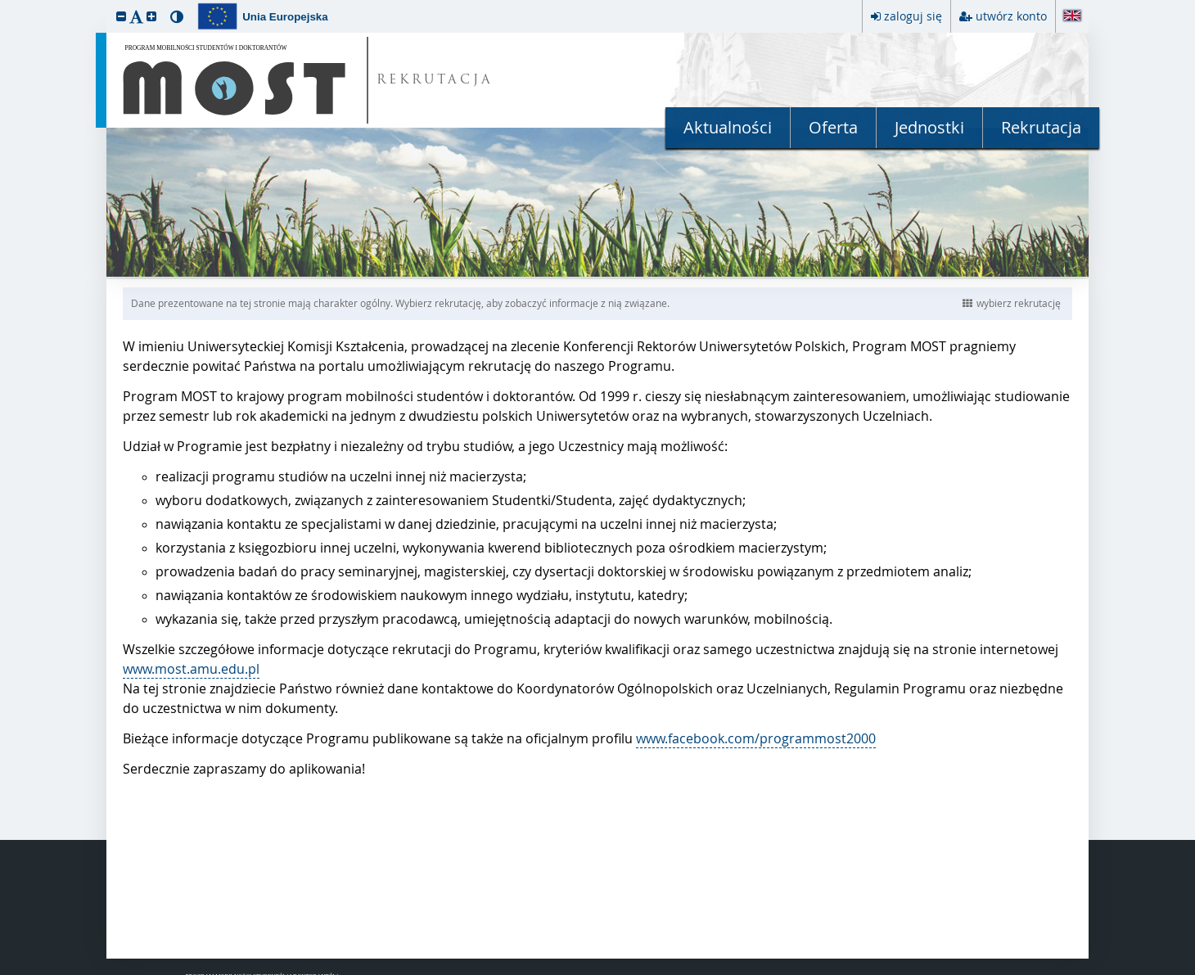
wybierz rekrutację (1012, 302)
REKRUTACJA (435, 80)
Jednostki (929, 127)
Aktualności (727, 127)
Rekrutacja (1041, 127)
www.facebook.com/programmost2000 (756, 738)
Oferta (833, 127)
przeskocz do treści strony (4, 4)
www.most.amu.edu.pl (191, 669)
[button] (121, 16)
